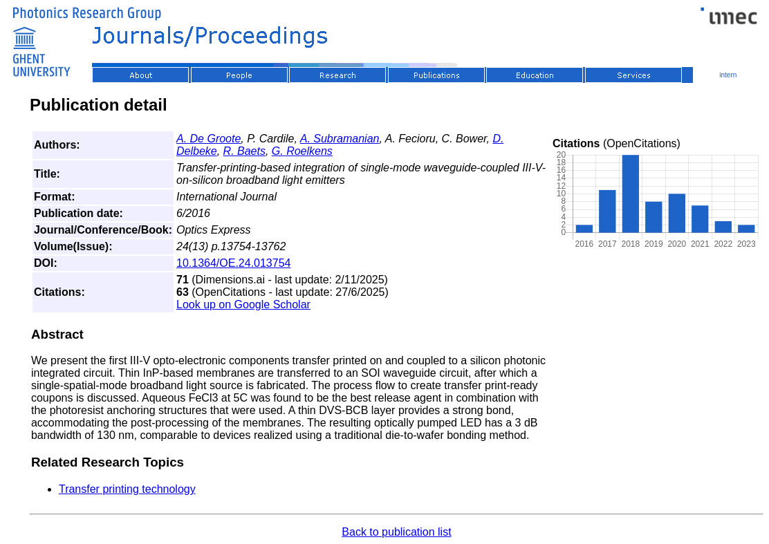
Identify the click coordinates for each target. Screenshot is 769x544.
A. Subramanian (340, 138)
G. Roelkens (302, 151)
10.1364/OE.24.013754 (233, 263)
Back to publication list (396, 532)
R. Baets (244, 151)
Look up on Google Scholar (243, 304)
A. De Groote (208, 138)
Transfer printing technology (127, 489)
